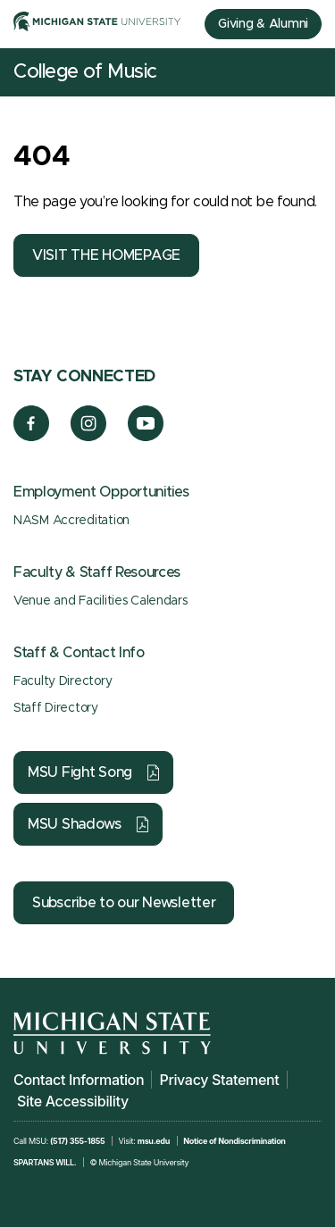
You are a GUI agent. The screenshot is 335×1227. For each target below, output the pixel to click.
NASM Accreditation (71, 520)
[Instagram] (89, 437)
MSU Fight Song (80, 772)
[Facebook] (31, 437)
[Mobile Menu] (308, 72)
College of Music (85, 72)
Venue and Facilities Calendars (100, 601)
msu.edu (154, 1141)
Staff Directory (55, 708)
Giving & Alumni (263, 24)
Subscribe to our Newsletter (123, 903)
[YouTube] (146, 437)
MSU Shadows (74, 824)
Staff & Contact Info (79, 653)
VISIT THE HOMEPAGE (106, 255)
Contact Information (78, 1080)
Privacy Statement (219, 1080)
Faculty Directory (62, 681)
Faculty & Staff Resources (96, 572)
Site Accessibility (73, 1101)
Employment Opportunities (100, 492)
